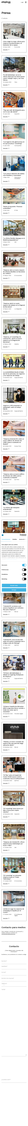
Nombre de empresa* (7, 978)
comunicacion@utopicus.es (8, 934)
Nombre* (4, 961)
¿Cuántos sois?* (6, 1079)
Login (22, 2)
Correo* (3, 972)
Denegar (14, 589)
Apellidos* (4, 966)
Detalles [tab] (15, 539)
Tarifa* (3, 989)
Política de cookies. (11, 559)
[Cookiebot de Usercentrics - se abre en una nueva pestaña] (20, 535)
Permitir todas (14, 585)
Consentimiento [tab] (6, 539)
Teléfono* (4, 983)
